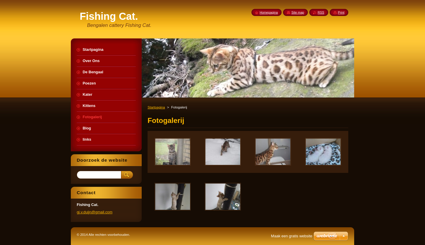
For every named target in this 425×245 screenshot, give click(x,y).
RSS (321, 12)
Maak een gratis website (291, 236)
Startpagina (156, 107)
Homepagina (269, 12)
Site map (297, 12)
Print (341, 12)
